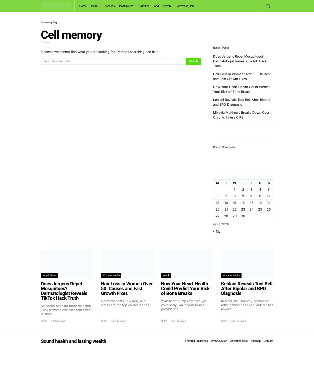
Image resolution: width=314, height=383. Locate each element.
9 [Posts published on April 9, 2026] (243, 196)
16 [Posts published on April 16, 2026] (243, 203)
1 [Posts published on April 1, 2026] (234, 189)
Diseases (109, 6)
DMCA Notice (219, 340)
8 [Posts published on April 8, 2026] (235, 196)
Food (156, 6)
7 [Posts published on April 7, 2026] (226, 196)
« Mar (217, 231)
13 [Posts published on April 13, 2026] (217, 203)
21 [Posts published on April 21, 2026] (226, 209)
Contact (268, 340)
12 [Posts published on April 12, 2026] (268, 196)
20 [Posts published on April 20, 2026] (217, 209)
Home (83, 6)
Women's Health (111, 275)
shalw (44, 320)
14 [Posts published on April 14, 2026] (226, 203)
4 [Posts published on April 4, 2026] (260, 189)
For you (166, 6)
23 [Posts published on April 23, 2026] (243, 209)
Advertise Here (185, 6)
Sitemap (256, 340)
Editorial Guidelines (196, 340)
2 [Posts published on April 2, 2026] (243, 189)
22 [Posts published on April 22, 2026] (235, 209)
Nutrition (144, 6)
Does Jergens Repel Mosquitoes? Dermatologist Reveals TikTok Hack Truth (240, 61)
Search (193, 61)
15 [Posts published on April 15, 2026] (234, 203)
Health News (125, 6)
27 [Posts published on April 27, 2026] (217, 216)
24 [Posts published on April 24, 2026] (252, 209)
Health (94, 6)
